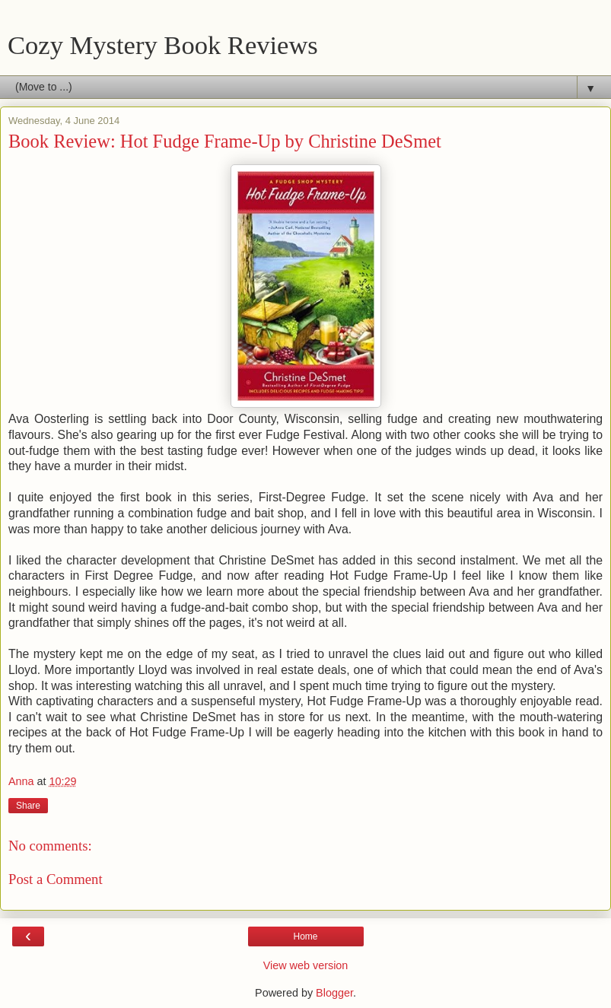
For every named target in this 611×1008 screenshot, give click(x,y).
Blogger (334, 993)
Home (305, 936)
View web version (305, 965)
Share (28, 805)
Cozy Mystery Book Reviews (163, 44)
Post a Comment (55, 879)
